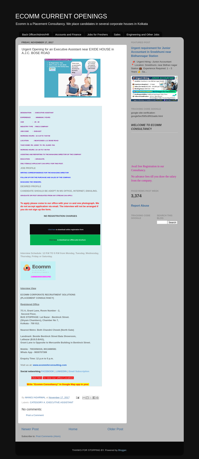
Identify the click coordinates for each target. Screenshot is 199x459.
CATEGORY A (37, 402)
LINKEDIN (61, 371)
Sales (117, 34)
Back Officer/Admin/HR (35, 34)
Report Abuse (140, 205)
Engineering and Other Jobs (143, 34)
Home (73, 429)
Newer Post (30, 429)
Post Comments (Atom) (48, 436)
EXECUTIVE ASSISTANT (59, 402)
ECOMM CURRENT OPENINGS (61, 16)
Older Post (115, 429)
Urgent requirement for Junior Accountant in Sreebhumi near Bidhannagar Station (151, 52)
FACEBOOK (47, 371)
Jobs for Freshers (97, 34)
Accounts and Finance (68, 34)
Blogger (122, 450)
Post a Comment (35, 415)
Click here (52, 229)
